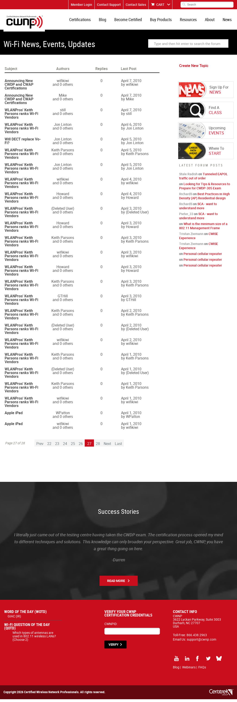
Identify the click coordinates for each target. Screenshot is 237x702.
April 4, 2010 (131, 181)
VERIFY (113, 647)
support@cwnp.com (201, 642)
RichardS (185, 196)
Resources (190, 21)
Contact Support (109, 4)
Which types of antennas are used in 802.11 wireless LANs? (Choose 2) (34, 639)
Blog (107, 21)
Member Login (81, 4)
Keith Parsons (62, 152)
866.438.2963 (197, 637)
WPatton (63, 415)
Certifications (86, 21)
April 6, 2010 (131, 127)
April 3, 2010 (131, 211)
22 (49, 446)
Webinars (189, 670)
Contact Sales (136, 4)
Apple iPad (14, 415)
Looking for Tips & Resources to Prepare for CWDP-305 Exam (204, 188)
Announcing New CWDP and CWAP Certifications (19, 87)
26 (81, 446)
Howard (62, 196)
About (211, 21)
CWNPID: (110, 626)
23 (57, 446)
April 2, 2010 (131, 313)
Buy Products (164, 21)
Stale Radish (188, 177)
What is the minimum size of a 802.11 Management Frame (203, 228)
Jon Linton (63, 127)
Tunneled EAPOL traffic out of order (203, 179)
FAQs (202, 670)
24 (65, 446)
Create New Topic (193, 68)
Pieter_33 (186, 216)
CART (160, 4)
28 (98, 446)
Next (107, 446)
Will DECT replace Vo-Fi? (23, 143)
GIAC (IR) (14, 619)
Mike (63, 98)
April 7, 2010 (131, 83)
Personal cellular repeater (203, 256)
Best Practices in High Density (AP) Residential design (204, 198)
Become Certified (132, 21)
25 (73, 446)
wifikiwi (63, 83)
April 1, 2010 (131, 357)
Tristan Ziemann (191, 236)
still (63, 112)
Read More (116, 583)
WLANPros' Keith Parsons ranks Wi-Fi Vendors (21, 116)
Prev (40, 446)
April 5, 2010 (131, 141)
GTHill (63, 298)
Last (118, 446)
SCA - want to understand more (198, 208)
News (227, 21)
